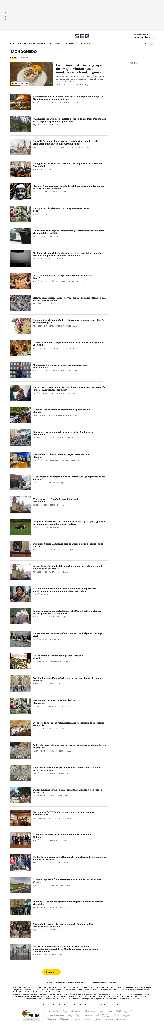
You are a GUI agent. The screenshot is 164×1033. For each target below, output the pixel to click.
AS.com (109, 1011)
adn (118, 1011)
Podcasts (85, 44)
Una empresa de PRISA (31, 1013)
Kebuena (126, 1015)
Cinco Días (87, 1015)
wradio (77, 1015)
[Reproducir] (12, 83)
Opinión (57, 44)
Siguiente (50, 972)
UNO (69, 1015)
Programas (68, 44)
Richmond (51, 1018)
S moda (97, 1018)
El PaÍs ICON (87, 1018)
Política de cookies (86, 1005)
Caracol (127, 1011)
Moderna (64, 1018)
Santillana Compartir (89, 1011)
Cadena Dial (96, 1015)
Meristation (121, 1018)
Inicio (12, 44)
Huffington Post (56, 1015)
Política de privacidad (66, 1005)
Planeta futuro (116, 1015)
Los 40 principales (63, 1011)
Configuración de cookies (124, 1005)
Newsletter (146, 44)
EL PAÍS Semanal (105, 1015)
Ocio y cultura (44, 44)
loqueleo (108, 1018)
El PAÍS (52, 1011)
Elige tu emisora (142, 37)
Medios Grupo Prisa (31, 1019)
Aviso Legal (34, 1005)
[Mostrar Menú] (13, 35)
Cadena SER (82, 36)
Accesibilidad (48, 1005)
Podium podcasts (76, 1018)
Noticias (13, 57)
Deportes (22, 44)
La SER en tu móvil (103, 1005)
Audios (24, 57)
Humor (32, 44)
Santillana (75, 1011)
